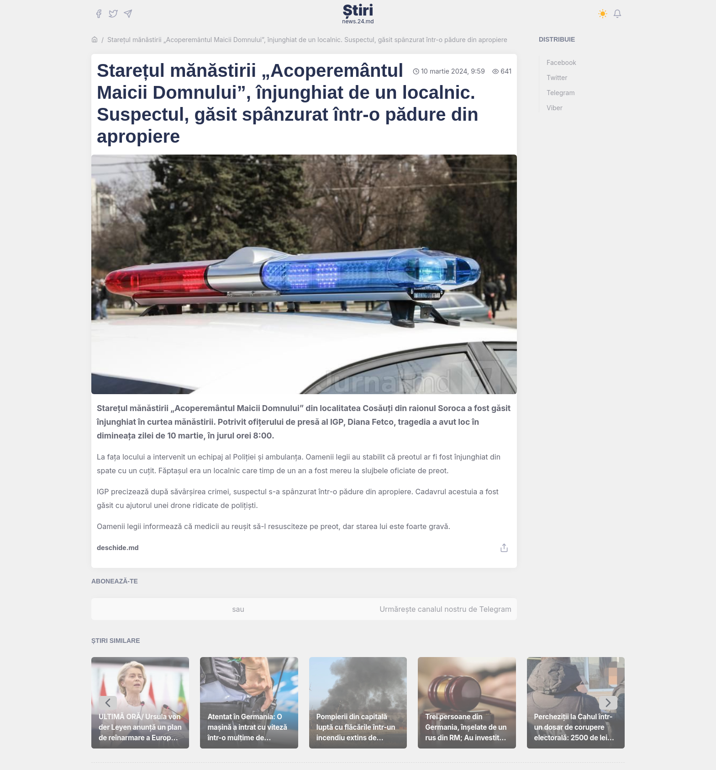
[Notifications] (617, 13)
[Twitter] (113, 13)
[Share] (504, 547)
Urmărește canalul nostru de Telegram (445, 609)
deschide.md (118, 548)
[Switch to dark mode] (602, 13)
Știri (358, 13)
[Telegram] (128, 13)
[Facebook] (98, 13)
